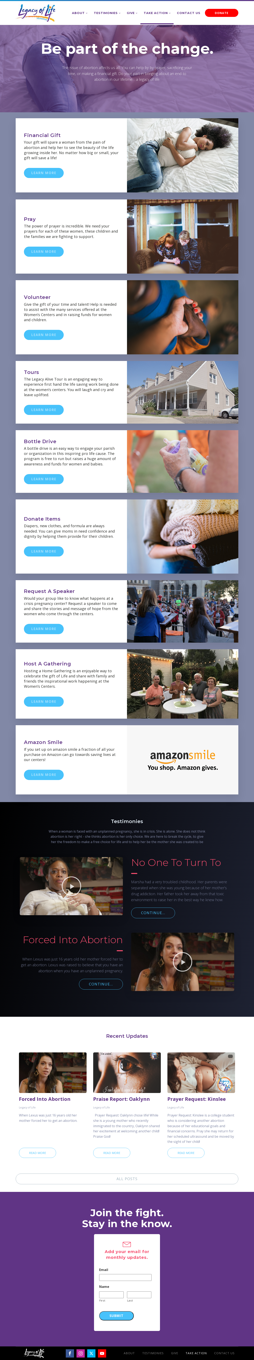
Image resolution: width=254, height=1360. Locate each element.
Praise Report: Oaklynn (121, 1099)
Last (130, 1300)
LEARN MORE (43, 173)
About (78, 13)
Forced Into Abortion (45, 1099)
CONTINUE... (153, 912)
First (102, 1300)
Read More (37, 1153)
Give (131, 13)
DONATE (221, 13)
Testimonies (106, 13)
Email (103, 1270)
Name (104, 1287)
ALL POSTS (127, 1178)
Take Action (156, 13)
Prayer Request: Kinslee (196, 1099)
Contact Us (188, 13)
